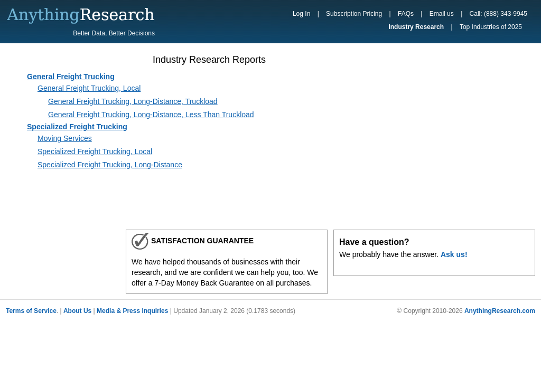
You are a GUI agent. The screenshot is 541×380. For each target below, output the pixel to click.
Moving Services (65, 138)
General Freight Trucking (71, 76)
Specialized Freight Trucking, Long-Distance (110, 164)
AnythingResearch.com (499, 311)
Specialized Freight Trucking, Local (95, 151)
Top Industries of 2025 (491, 27)
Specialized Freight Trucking (77, 126)
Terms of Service (31, 311)
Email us (442, 13)
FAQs (406, 13)
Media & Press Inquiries (132, 311)
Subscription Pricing (354, 13)
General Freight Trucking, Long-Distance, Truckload (133, 101)
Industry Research (416, 27)
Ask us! (454, 254)
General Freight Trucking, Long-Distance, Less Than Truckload (151, 114)
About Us (77, 311)
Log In (301, 13)
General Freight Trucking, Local (89, 88)
